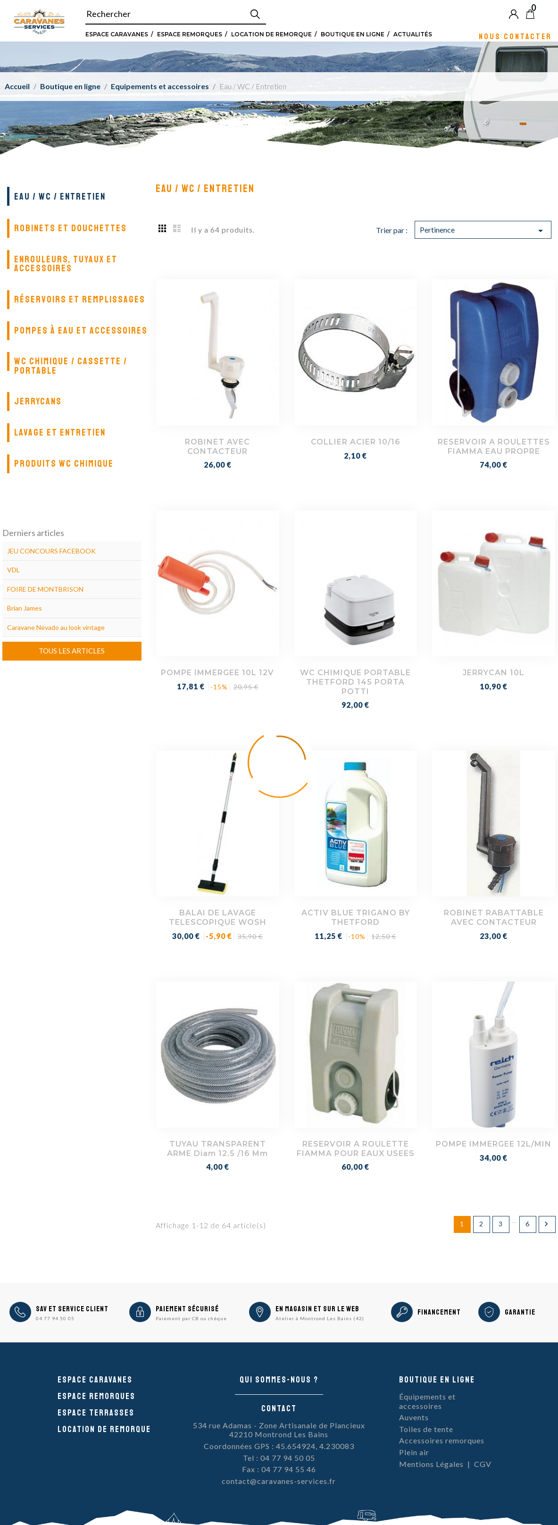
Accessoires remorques (441, 1440)
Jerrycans (38, 401)
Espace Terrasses (96, 1413)
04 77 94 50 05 (55, 1318)
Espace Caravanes (116, 34)
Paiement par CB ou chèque (191, 1318)
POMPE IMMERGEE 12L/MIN (493, 1144)
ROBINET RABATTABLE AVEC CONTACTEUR (494, 917)
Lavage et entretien (60, 432)
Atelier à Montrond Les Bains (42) (319, 1318)
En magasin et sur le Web (317, 1309)
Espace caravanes (95, 1379)
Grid (163, 228)
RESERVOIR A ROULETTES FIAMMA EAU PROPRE (494, 446)
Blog (546, 13)
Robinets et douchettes (70, 228)
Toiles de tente (426, 1428)
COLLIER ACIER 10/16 (355, 441)
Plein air (414, 1452)
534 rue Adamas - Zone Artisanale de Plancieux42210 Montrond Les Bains (279, 1430)
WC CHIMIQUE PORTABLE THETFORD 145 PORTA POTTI (355, 682)
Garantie (520, 1312)
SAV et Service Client (72, 1309)
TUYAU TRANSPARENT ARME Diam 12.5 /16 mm (217, 1149)
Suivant (546, 1224)
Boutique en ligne (352, 34)
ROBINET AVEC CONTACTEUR (217, 446)
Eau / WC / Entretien (60, 196)
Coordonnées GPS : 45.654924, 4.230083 (279, 1445)
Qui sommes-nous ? (279, 1379)
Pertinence (483, 230)
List (177, 228)
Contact (279, 1408)
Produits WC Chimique (64, 463)
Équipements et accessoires (427, 1401)
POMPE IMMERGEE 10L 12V (217, 672)
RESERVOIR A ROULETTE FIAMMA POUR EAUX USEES (356, 1149)
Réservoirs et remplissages (79, 299)
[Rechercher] (175, 14)
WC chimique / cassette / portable (70, 366)
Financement (439, 1312)
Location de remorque (271, 34)
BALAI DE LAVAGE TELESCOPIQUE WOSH (218, 917)
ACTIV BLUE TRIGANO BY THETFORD (355, 917)
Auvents (414, 1417)
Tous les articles (72, 650)
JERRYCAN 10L (494, 672)
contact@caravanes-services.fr (279, 1480)
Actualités (412, 34)
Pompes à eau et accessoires (81, 330)
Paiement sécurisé (187, 1309)
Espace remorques (189, 34)
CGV (482, 1463)
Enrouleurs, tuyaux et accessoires (65, 264)
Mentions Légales (431, 1463)
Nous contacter (515, 36)
